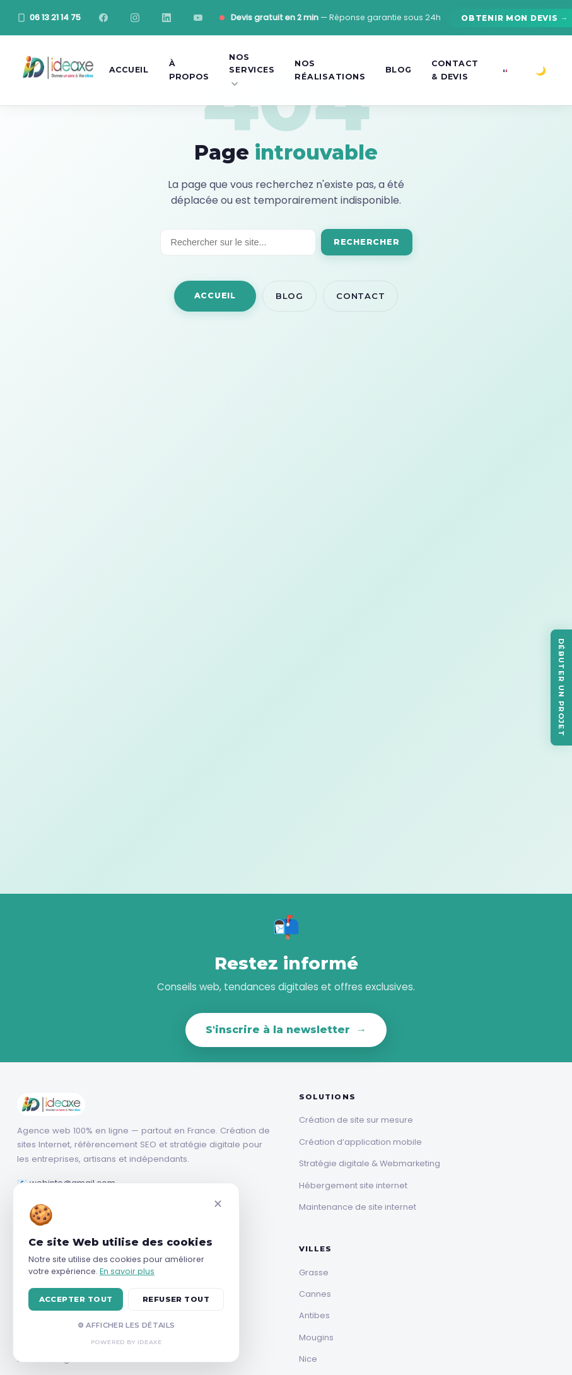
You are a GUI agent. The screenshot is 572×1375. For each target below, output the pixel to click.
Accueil (215, 295)
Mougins (316, 1337)
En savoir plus (127, 1271)
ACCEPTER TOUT (76, 1299)
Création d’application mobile (360, 1142)
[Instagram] (135, 18)
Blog (289, 296)
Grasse (314, 1272)
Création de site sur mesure (356, 1120)
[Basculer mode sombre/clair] (541, 71)
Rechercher (367, 242)
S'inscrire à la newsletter (286, 1030)
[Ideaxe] (57, 70)
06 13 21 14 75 (49, 17)
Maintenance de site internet (357, 1207)
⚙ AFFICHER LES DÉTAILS (126, 1325)
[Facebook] (103, 18)
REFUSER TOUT (176, 1299)
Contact (360, 296)
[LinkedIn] (166, 18)
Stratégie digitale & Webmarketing (369, 1163)
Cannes (315, 1294)
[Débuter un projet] (561, 687)
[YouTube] (198, 18)
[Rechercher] (238, 242)
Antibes (314, 1315)
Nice (308, 1359)
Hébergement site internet (353, 1185)
